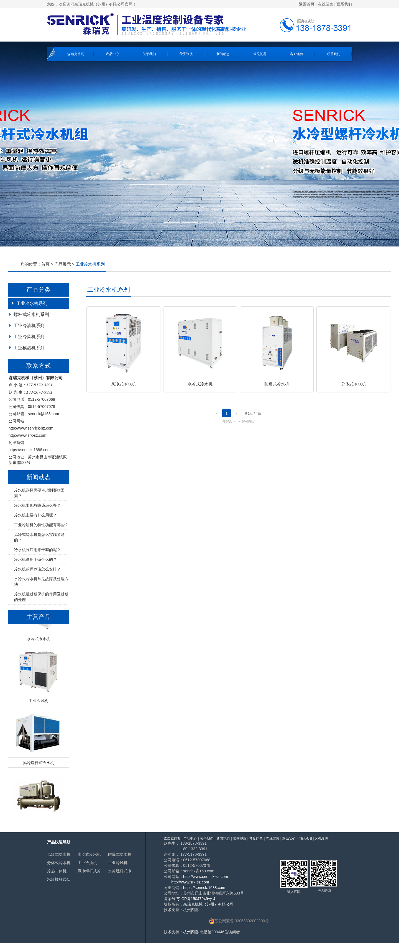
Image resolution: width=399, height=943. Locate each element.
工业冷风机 (117, 862)
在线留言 (325, 4)
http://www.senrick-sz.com (31, 428)
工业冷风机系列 (29, 336)
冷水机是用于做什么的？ (35, 559)
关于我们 (149, 54)
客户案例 (296, 54)
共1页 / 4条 (252, 413)
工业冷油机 (87, 862)
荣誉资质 (186, 54)
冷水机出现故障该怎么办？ (37, 505)
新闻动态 (223, 54)
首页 (45, 264)
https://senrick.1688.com (30, 450)
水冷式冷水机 (89, 854)
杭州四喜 (191, 932)
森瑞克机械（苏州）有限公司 (208, 904)
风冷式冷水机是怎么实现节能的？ (39, 537)
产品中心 (112, 54)
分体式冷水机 (58, 862)
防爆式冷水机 (119, 854)
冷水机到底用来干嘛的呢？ (37, 550)
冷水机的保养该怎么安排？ (37, 569)
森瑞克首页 (75, 54)
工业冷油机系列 (29, 325)
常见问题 (260, 54)
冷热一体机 (56, 871)
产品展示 (62, 264)
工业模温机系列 (29, 347)
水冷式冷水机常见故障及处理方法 (41, 582)
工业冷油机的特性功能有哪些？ (41, 525)
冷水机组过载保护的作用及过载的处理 (41, 597)
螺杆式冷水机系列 (31, 314)
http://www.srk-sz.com (27, 435)
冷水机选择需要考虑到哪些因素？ (39, 493)
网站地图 (305, 839)
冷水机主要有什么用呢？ (35, 515)
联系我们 (344, 4)
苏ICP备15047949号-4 (196, 898)
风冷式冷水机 (58, 854)
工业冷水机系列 (31, 303)
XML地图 (322, 839)
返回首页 (306, 4)
